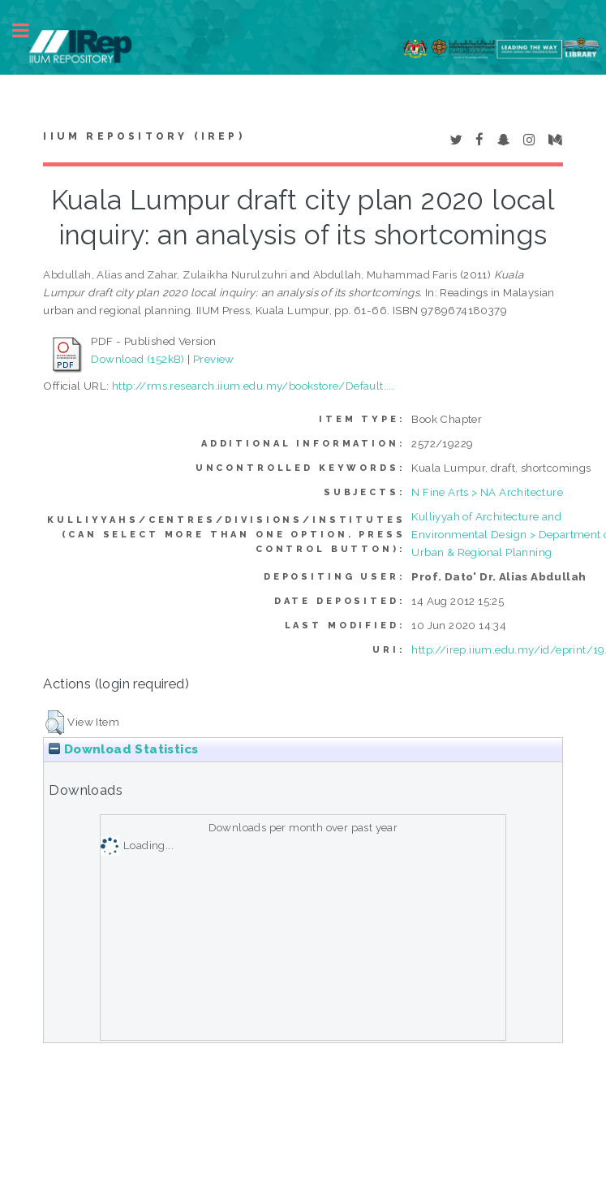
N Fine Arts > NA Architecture (487, 491)
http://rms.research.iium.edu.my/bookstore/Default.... (253, 385)
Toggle (29, 30)
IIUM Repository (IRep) (143, 136)
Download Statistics (123, 749)
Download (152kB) (137, 358)
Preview (213, 358)
